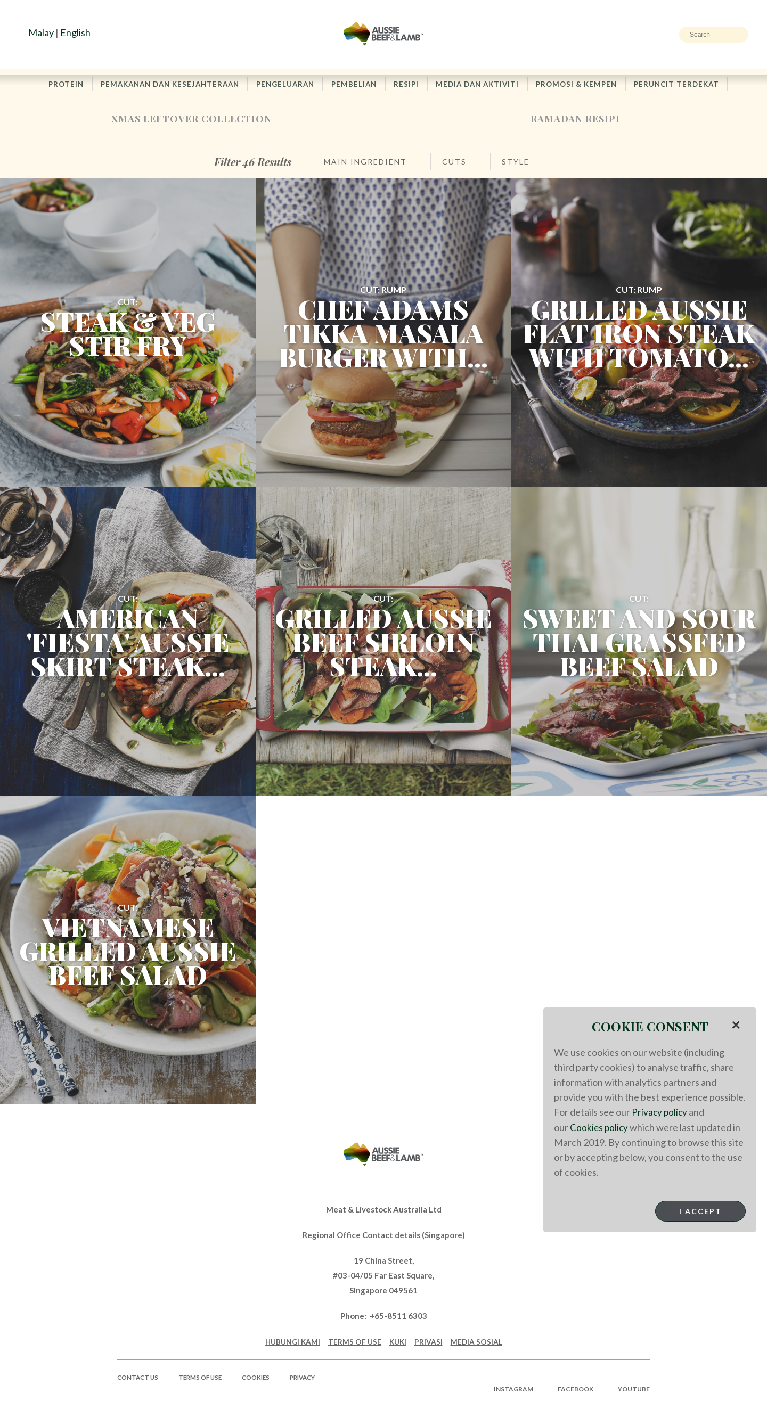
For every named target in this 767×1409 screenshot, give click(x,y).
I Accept (700, 1210)
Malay (41, 32)
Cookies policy (600, 1127)
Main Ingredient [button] (365, 164)
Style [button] (515, 164)
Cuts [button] (454, 164)
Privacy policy (660, 1112)
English (75, 32)
